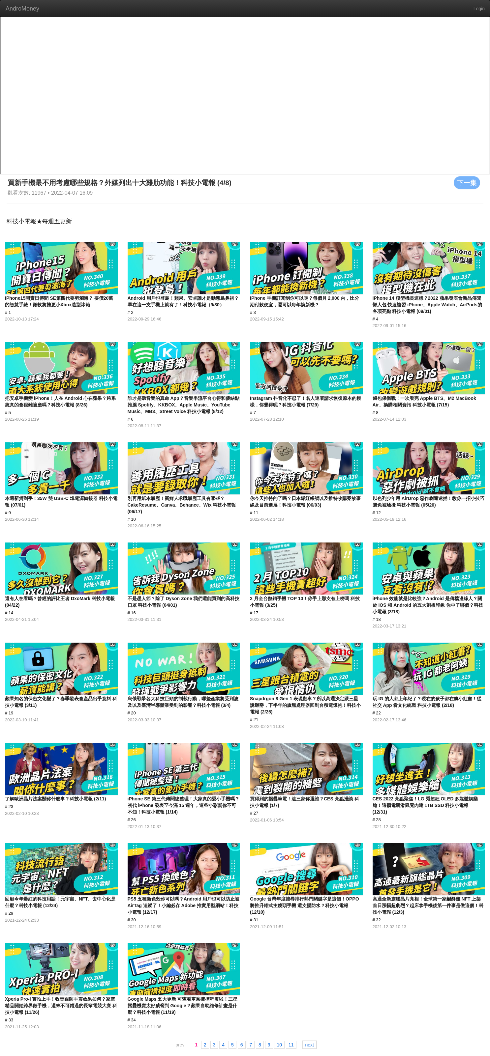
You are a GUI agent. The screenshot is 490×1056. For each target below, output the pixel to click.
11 (291, 1044)
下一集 (467, 182)
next (309, 1044)
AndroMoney (22, 8)
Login (479, 8)
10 (279, 1044)
